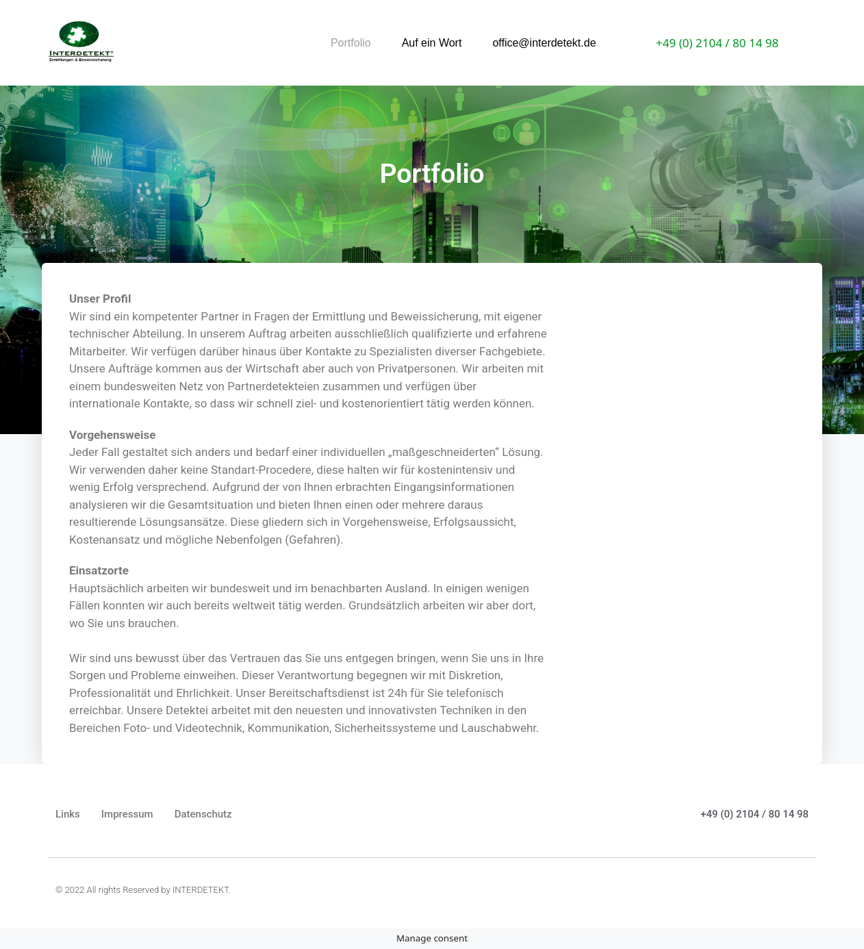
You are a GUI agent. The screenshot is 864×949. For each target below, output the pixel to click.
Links (67, 814)
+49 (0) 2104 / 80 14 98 (717, 43)
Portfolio (351, 43)
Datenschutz (203, 814)
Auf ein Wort (432, 43)
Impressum (127, 814)
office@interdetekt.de (544, 43)
